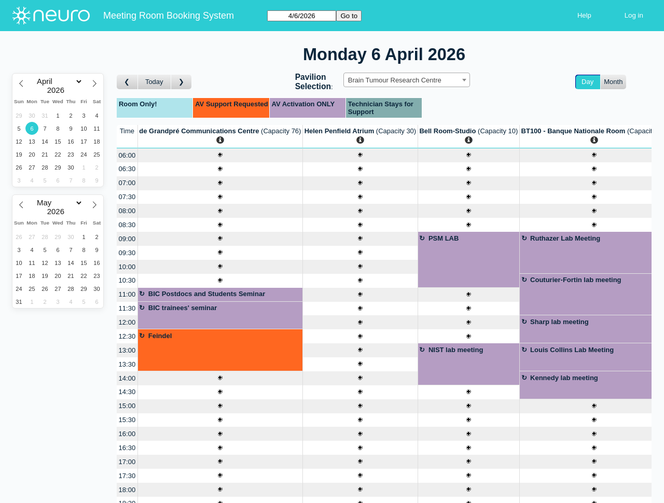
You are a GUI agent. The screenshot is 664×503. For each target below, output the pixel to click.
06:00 (127, 155)
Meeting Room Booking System (168, 15)
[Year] (58, 90)
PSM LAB (443, 238)
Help (584, 15)
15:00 (127, 406)
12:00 (127, 322)
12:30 (127, 336)
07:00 (127, 183)
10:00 (127, 267)
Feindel (160, 336)
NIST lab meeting (455, 350)
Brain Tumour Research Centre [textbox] (394, 80)
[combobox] (406, 80)
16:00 (127, 434)
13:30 (127, 364)
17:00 (127, 462)
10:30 (127, 280)
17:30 (127, 476)
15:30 (127, 420)
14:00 (127, 378)
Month (613, 82)
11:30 (127, 308)
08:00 (127, 211)
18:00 (127, 490)
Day (587, 82)
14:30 (127, 392)
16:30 (127, 448)
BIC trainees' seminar (182, 308)
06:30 (127, 169)
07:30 (127, 197)
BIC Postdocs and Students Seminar (206, 294)
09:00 (127, 239)
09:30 (127, 253)
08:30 (127, 225)
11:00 (127, 294)
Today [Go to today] (154, 82)
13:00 (127, 350)
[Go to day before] (127, 82)
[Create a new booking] (220, 155)
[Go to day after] (181, 82)
